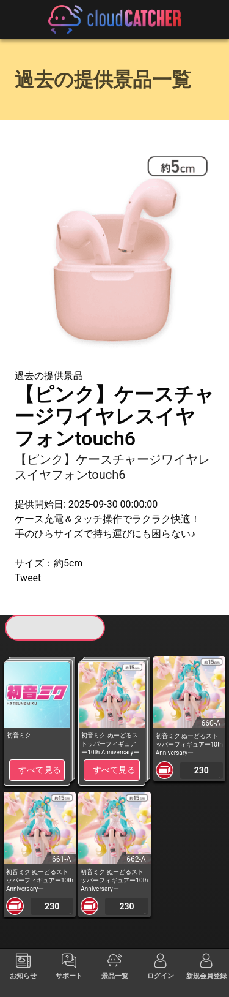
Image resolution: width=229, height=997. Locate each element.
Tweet (28, 578)
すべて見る (39, 770)
